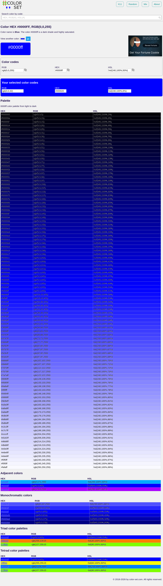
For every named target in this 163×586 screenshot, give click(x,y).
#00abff (5, 482)
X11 (120, 4)
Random (133, 4)
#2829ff (5, 507)
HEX (57, 67)
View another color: (10, 38)
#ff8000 (5, 541)
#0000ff (5, 485)
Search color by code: (12, 14)
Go (159, 17)
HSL (110, 67)
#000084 (5, 522)
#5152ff (5, 504)
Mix (145, 4)
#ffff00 (4, 563)
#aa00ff (5, 489)
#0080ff (5, 566)
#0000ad (5, 519)
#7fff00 (4, 544)
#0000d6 (5, 515)
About (157, 4)
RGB (4, 67)
